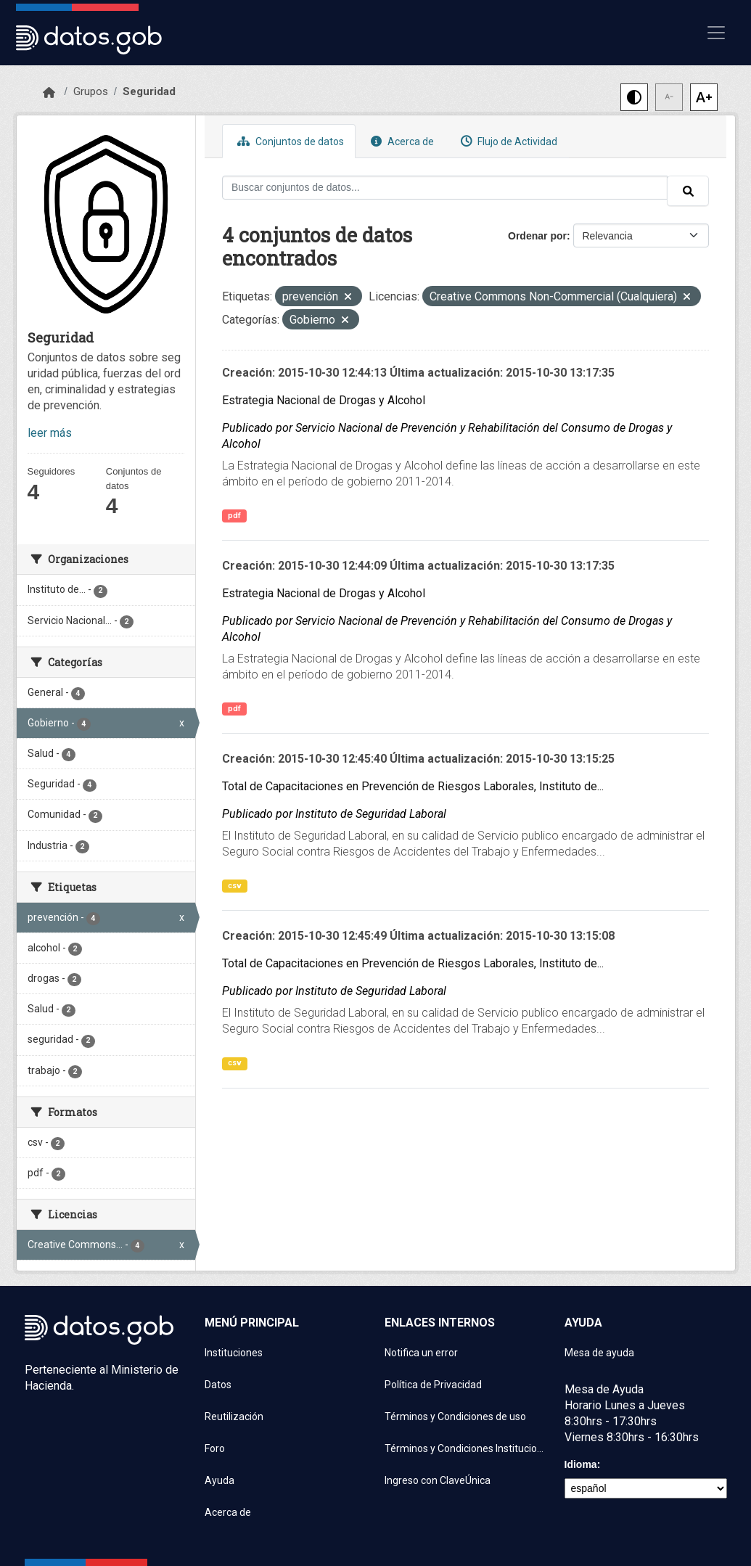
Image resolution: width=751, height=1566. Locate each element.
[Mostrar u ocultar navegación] (716, 32)
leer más (50, 433)
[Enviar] (688, 191)
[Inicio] (49, 92)
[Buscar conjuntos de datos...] (445, 188)
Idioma (581, 1464)
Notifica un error (421, 1352)
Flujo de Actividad (507, 141)
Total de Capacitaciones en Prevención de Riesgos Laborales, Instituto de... (413, 786)
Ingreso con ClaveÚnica (438, 1480)
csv (235, 885)
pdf (234, 515)
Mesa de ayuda (599, 1352)
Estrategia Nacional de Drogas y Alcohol (323, 400)
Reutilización (234, 1416)
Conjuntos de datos (289, 141)
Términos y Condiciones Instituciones (466, 1448)
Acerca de (400, 141)
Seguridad (149, 91)
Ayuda (219, 1480)
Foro (215, 1448)
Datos (218, 1384)
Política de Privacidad (433, 1384)
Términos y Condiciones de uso (455, 1416)
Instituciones (234, 1352)
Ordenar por (537, 236)
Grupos (90, 91)
